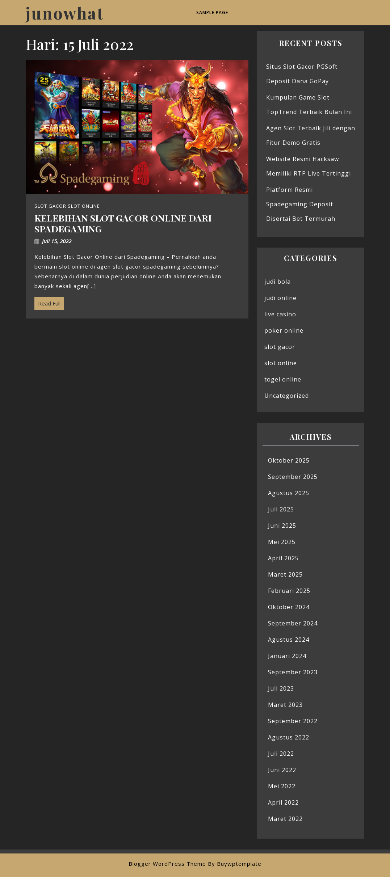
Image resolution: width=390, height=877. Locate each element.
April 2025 (283, 558)
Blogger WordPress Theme (167, 863)
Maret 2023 (285, 705)
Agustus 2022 (288, 737)
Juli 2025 (281, 509)
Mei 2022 (281, 786)
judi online (280, 298)
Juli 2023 (281, 688)
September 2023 (293, 672)
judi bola (277, 282)
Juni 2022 (282, 770)
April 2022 (283, 802)
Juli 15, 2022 (56, 241)
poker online (283, 330)
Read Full (47, 302)
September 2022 (293, 721)
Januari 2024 (287, 656)
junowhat (65, 13)
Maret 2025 (285, 574)
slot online (280, 363)
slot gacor (279, 347)
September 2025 (293, 477)
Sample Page (212, 12)
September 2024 (293, 623)
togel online (282, 379)
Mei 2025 (281, 542)
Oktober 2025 (289, 460)
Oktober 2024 (289, 607)
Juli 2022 (281, 754)
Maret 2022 (285, 819)
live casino (280, 314)
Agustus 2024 (288, 640)
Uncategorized (286, 396)
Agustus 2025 (288, 493)
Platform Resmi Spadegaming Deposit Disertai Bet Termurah (300, 204)
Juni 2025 (282, 526)
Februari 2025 (289, 591)
